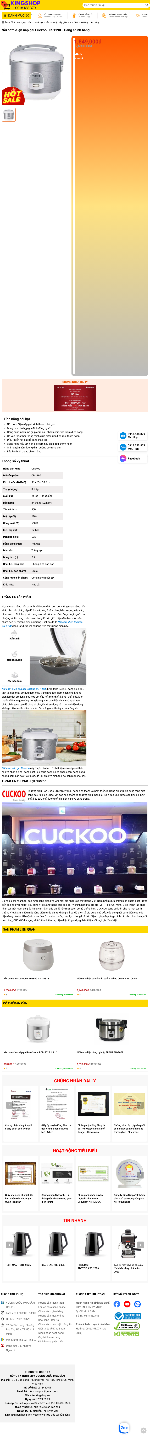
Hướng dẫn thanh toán (51, 1302)
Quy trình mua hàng (49, 1337)
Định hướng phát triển (50, 1341)
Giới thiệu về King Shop (51, 1328)
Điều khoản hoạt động (51, 1332)
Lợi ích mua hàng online (52, 1307)
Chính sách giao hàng (50, 1311)
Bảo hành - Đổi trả (48, 1320)
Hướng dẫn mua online (51, 1315)
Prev (9, 1105)
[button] (144, 1431)
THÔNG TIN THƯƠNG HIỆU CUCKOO (24, 781)
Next (140, 1105)
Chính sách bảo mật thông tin (55, 1324)
